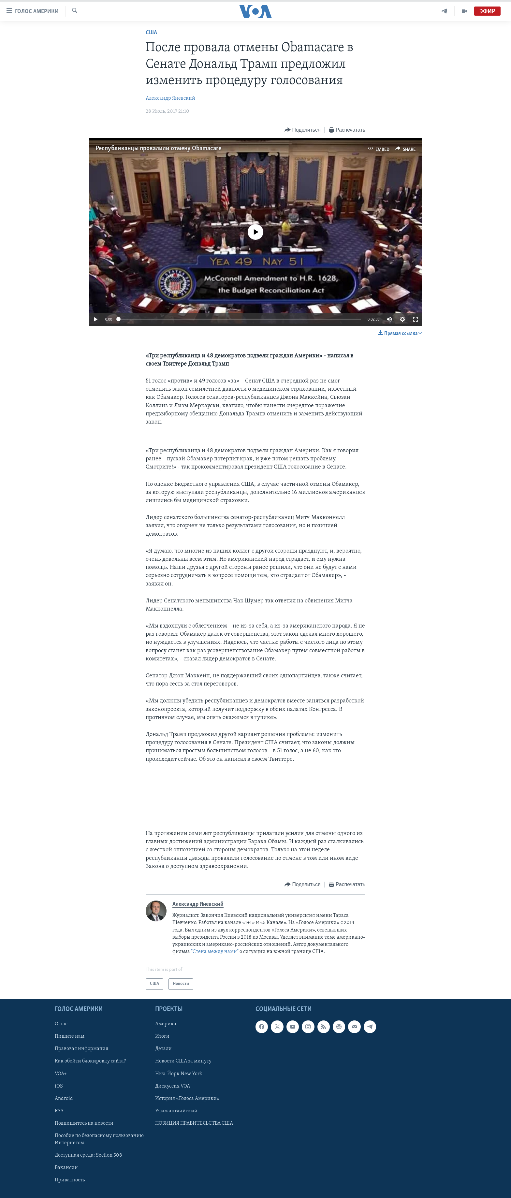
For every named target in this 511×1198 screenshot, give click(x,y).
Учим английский (176, 1110)
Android (64, 1098)
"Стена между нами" (215, 951)
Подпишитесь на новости (84, 1123)
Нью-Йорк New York (178, 1073)
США (151, 33)
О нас (61, 1024)
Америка (165, 1024)
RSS (59, 1110)
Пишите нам (69, 1036)
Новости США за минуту (183, 1061)
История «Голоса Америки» (187, 1098)
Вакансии (66, 1167)
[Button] (302, 130)
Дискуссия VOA (172, 1086)
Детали (163, 1048)
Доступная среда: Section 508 (88, 1155)
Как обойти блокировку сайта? (90, 1061)
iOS (59, 1086)
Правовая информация (81, 1048)
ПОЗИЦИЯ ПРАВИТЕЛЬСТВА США (194, 1123)
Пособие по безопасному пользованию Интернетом (99, 1139)
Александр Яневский (170, 98)
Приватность (70, 1180)
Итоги (162, 1036)
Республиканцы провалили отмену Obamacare (158, 148)
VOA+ (61, 1073)
